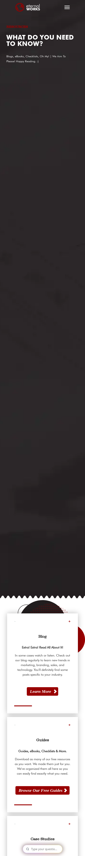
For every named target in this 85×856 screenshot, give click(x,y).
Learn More (40, 691)
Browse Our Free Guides (40, 790)
